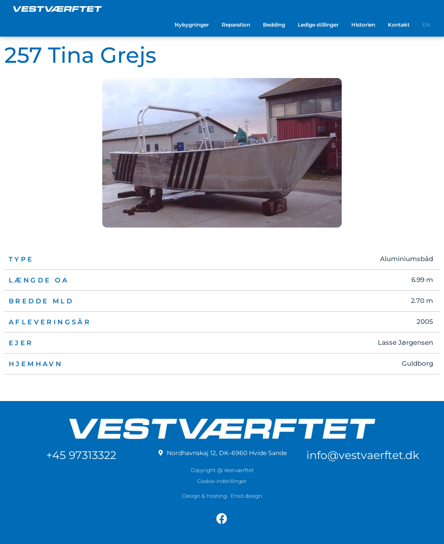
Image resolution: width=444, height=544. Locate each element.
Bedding (274, 24)
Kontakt (399, 24)
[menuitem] (426, 24)
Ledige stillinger (318, 24)
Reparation (236, 24)
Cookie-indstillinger (222, 478)
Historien (363, 24)
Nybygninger (192, 24)
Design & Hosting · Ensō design (222, 493)
